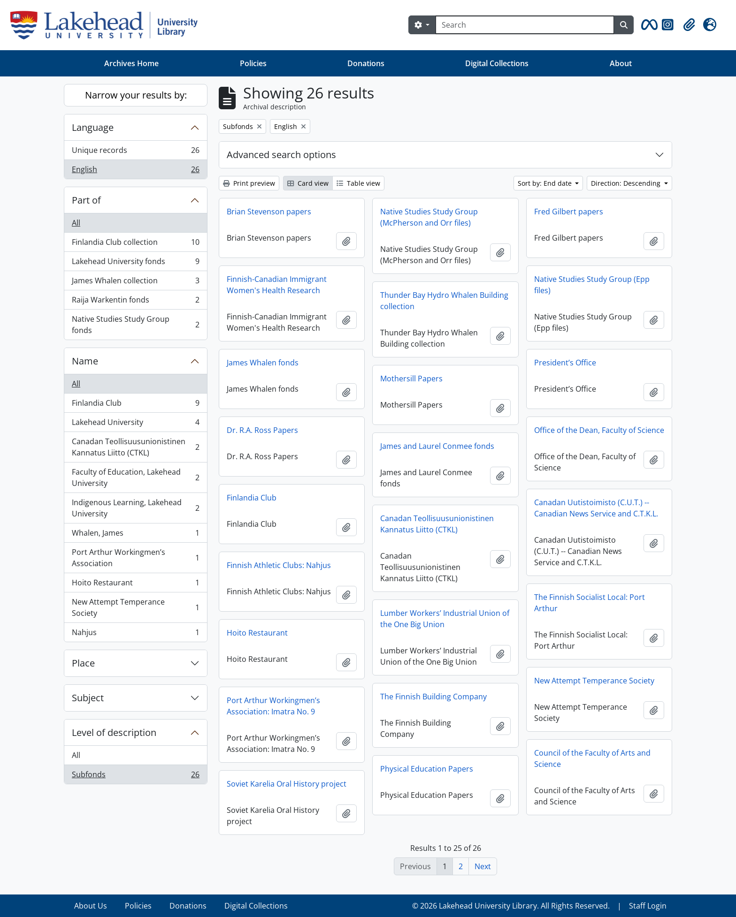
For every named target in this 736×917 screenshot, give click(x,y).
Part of (86, 200)
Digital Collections (497, 63)
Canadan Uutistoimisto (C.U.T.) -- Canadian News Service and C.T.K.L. (596, 508)
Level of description (114, 732)
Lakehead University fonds (135, 263)
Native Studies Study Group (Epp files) (592, 285)
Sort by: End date (546, 183)
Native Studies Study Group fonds (135, 324)
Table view (358, 183)
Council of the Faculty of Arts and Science (592, 758)
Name (85, 361)
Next (483, 866)
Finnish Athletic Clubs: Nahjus (279, 565)
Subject (88, 697)
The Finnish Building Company (433, 696)
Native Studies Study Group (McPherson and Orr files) (429, 217)
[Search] (524, 24)
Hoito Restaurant (135, 584)
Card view (308, 183)
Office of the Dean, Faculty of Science (599, 430)
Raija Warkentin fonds (135, 302)
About (621, 63)
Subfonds (135, 776)
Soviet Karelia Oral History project (286, 784)
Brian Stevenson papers (269, 211)
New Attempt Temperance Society (135, 607)
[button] (647, 25)
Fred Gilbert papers (568, 211)
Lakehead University (135, 424)
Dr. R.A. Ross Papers (262, 430)
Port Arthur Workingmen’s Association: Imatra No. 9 (273, 706)
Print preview (249, 183)
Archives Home (131, 63)
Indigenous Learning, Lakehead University (135, 508)
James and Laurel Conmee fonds (437, 446)
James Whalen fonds (263, 362)
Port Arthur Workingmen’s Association (135, 557)
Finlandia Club (135, 405)
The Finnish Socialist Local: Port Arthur (589, 603)
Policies (253, 63)
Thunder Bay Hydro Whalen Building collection (444, 300)
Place (83, 663)
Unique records (135, 152)
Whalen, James (135, 535)
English (135, 171)
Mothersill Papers (411, 378)
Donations (365, 63)
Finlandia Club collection (135, 244)
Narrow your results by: (136, 95)
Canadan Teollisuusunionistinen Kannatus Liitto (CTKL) (135, 447)
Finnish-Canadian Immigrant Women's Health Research (277, 285)
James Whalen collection (135, 282)
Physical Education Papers (426, 769)
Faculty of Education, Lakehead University (135, 477)
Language (93, 127)
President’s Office (565, 362)
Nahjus (135, 634)
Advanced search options (281, 154)
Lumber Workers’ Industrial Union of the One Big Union (444, 618)
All (76, 223)
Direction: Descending (626, 183)
